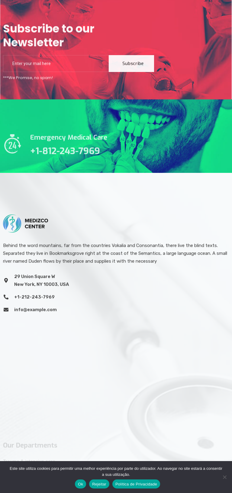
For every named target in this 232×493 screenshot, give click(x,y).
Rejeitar (99, 484)
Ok (80, 484)
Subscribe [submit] (132, 65)
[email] (56, 64)
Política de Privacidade (136, 484)
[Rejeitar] (224, 477)
